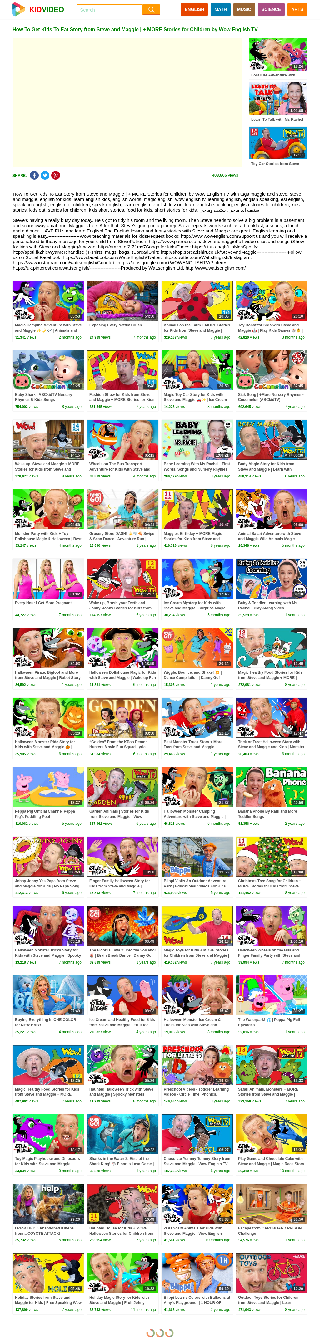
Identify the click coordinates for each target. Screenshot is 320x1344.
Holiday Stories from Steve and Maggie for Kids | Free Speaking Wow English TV (48, 1302)
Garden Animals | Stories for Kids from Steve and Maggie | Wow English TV (119, 816)
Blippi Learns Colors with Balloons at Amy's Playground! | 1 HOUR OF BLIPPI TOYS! (197, 1302)
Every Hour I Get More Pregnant (43, 603)
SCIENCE (271, 9)
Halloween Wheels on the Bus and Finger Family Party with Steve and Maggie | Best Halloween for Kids (269, 955)
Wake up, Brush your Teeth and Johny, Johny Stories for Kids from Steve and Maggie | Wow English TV (121, 608)
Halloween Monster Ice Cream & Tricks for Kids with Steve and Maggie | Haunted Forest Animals (193, 1025)
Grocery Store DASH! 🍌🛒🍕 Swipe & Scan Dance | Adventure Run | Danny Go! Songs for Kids (121, 538)
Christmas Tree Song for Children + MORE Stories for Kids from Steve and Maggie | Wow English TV (269, 886)
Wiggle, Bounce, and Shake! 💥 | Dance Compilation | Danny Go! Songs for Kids (193, 677)
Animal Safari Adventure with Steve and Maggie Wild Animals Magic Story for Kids (269, 538)
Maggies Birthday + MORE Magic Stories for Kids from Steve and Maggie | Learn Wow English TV (193, 538)
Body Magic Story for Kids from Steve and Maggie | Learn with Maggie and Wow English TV (266, 469)
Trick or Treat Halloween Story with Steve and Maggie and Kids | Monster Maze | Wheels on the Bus (271, 747)
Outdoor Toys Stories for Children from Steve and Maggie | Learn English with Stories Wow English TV (271, 1302)
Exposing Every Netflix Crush (115, 325)
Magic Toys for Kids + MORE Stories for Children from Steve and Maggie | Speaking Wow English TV (196, 955)
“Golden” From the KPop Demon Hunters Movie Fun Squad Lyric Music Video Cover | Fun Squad (118, 747)
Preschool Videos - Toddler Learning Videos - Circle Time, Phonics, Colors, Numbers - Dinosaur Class (196, 1094)
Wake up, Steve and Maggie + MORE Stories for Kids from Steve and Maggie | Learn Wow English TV (47, 469)
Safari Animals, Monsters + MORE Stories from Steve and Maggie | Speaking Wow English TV (268, 1094)
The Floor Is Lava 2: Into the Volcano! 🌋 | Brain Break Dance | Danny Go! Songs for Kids (122, 955)
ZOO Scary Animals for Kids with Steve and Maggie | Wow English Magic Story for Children (193, 1233)
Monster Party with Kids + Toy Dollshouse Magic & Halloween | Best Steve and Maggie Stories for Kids (48, 538)
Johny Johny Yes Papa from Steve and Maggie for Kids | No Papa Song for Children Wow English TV (47, 886)
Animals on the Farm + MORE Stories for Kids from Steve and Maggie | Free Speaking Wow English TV (197, 330)
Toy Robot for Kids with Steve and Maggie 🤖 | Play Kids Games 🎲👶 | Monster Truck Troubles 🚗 (270, 330)
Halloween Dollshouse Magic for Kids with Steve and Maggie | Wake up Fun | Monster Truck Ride (122, 677)
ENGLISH (194, 9)
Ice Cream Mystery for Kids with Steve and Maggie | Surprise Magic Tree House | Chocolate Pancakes (194, 608)
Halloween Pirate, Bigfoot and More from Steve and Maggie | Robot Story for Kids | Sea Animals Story (48, 677)
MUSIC (244, 9)
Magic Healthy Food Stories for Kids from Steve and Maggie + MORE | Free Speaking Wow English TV (47, 1094)
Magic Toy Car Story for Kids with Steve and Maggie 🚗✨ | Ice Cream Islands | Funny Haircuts (195, 400)
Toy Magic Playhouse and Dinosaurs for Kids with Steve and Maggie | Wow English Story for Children (47, 1163)
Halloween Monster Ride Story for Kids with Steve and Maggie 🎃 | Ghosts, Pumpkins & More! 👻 (45, 747)
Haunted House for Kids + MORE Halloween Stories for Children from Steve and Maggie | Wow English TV (121, 1233)
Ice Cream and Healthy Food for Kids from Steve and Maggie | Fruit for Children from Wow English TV (122, 1025)
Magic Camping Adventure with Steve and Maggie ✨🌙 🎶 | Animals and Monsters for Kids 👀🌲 (48, 330)
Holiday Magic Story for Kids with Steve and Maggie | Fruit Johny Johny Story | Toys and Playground (120, 1302)
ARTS (297, 9)
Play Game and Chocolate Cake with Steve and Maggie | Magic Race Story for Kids (271, 1163)
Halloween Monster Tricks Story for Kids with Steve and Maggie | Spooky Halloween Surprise (48, 955)
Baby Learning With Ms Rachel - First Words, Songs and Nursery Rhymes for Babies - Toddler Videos (197, 469)
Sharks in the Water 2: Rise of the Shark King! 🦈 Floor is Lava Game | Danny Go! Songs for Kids (121, 1163)
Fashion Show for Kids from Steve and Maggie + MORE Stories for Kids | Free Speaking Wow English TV (121, 400)
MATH (220, 9)
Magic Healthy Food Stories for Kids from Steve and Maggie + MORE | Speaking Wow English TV (270, 677)
